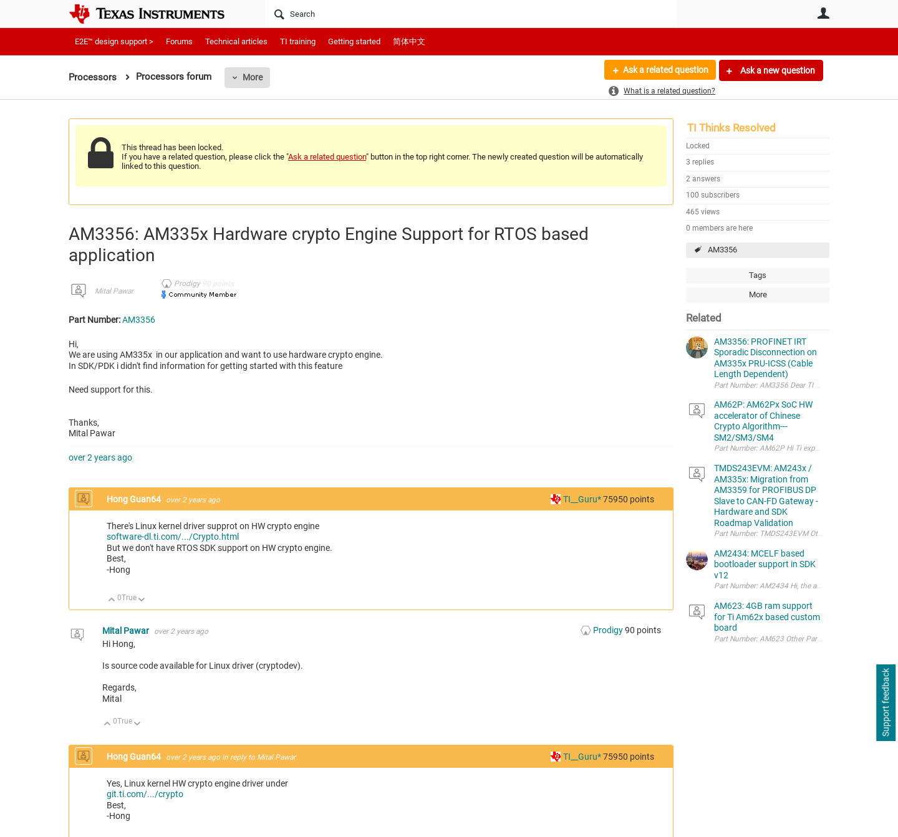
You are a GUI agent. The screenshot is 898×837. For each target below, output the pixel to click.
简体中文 (409, 41)
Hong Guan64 (135, 499)
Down (142, 600)
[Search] (471, 13)
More (253, 77)
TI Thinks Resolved (731, 128)
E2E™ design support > (114, 41)
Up (112, 600)
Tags (757, 275)
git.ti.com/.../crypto (145, 794)
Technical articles (236, 41)
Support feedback (886, 703)
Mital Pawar (114, 291)
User (823, 13)
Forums (179, 41)
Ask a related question (665, 70)
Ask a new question (776, 70)
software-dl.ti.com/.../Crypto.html (173, 537)
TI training (298, 41)
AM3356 (722, 249)
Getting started (354, 41)
